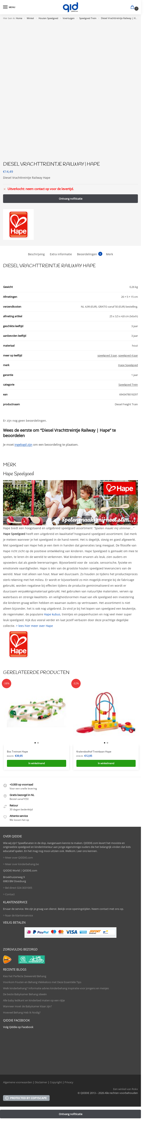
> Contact (9, 894)
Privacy (69, 1082)
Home (19, 18)
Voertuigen (69, 18)
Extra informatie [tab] (61, 254)
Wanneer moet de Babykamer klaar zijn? (27, 1006)
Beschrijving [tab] (36, 254)
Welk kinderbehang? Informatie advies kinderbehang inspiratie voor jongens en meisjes (56, 988)
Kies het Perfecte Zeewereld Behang (24, 976)
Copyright (56, 1082)
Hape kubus (52, 614)
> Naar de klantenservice (18, 915)
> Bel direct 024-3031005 (17, 888)
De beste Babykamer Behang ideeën (25, 994)
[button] (133, 7)
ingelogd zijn (23, 444)
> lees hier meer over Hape (34, 626)
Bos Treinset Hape (17, 751)
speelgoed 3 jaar (107, 355)
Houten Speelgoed (48, 18)
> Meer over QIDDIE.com (18, 857)
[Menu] (9, 7)
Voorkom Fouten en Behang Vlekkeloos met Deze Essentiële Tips (42, 982)
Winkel (30, 18)
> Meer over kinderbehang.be (21, 864)
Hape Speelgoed (128, 365)
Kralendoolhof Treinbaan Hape (93, 751)
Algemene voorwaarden (17, 1082)
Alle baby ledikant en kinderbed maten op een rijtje (34, 1000)
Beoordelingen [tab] (89, 254)
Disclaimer (41, 1082)
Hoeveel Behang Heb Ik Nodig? (22, 1012)
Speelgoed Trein (87, 18)
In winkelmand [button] (36, 763)
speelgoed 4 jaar (128, 355)
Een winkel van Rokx (125, 1089)
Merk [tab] (109, 254)
